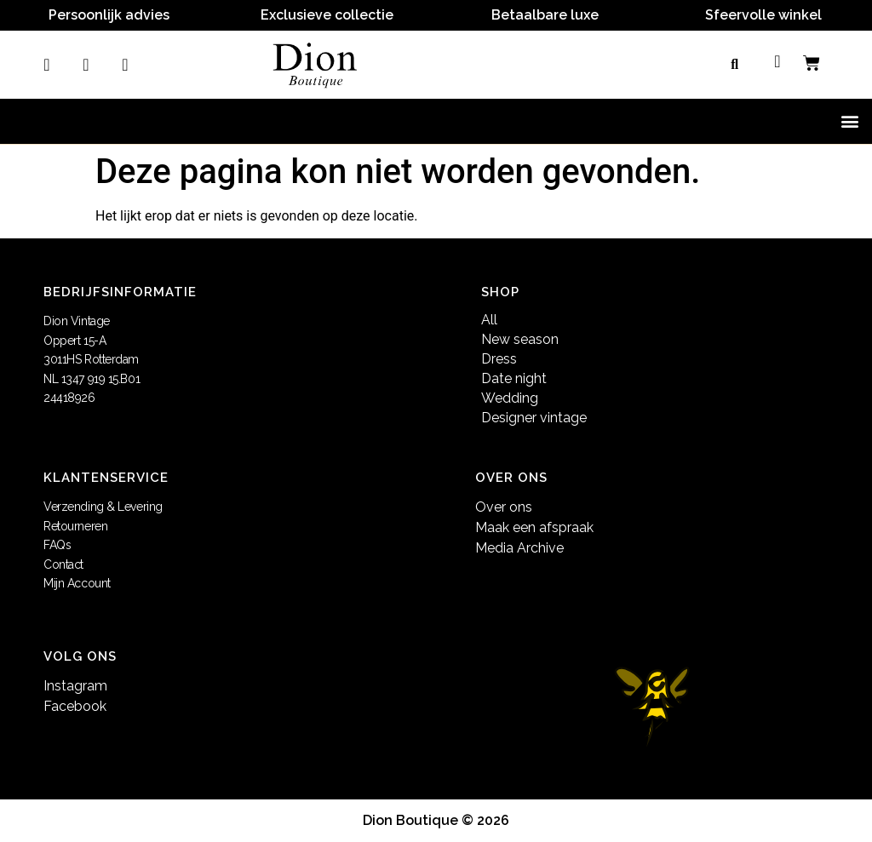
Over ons (503, 507)
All (489, 320)
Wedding (509, 398)
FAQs (57, 545)
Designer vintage (534, 418)
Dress (499, 359)
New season (520, 339)
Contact (63, 564)
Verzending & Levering (103, 506)
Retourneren (75, 526)
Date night (514, 378)
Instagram (75, 686)
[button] (735, 65)
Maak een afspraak (534, 527)
